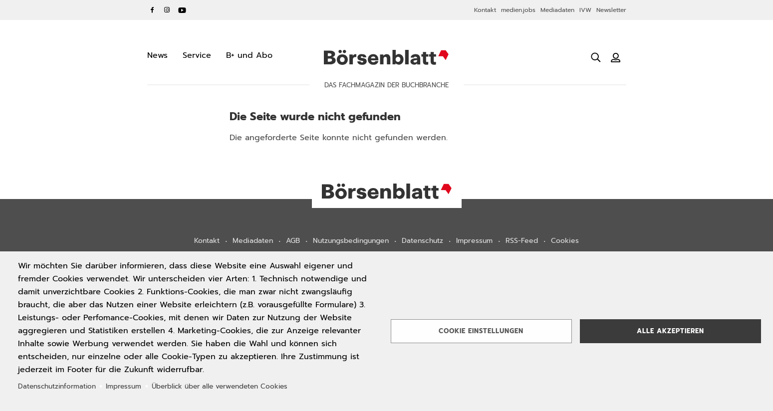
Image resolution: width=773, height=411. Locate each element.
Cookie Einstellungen (481, 331)
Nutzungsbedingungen (351, 240)
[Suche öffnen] (596, 57)
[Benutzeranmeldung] (616, 57)
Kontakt (485, 9)
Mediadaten (557, 9)
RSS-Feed (522, 240)
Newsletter (611, 9)
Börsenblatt (386, 57)
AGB (293, 240)
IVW (585, 9)
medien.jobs (518, 9)
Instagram (167, 10)
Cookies (565, 240)
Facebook (152, 10)
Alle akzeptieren (670, 331)
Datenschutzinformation (57, 386)
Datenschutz (422, 240)
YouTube (182, 10)
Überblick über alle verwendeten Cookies (219, 386)
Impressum (474, 240)
